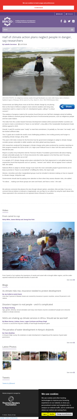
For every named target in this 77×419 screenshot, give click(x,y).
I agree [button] (45, 414)
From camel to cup (11, 216)
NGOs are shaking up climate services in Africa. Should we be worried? (35, 318)
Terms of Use (12, 415)
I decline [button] (51, 414)
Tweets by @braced (8, 383)
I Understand (38, 7)
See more (71, 280)
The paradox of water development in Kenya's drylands (28, 329)
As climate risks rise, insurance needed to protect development (31, 290)
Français (70, 14)
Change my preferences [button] (64, 414)
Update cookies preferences (8, 418)
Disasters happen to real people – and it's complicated (27, 304)
